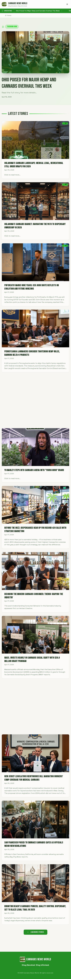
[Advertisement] (35, 400)
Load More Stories (35, 932)
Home (8, 15)
